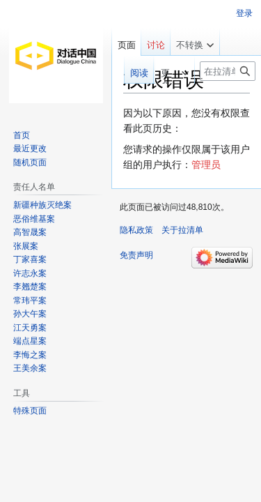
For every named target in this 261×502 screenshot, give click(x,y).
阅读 (126, 73)
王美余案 (30, 368)
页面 (127, 45)
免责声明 (136, 255)
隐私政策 (136, 230)
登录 (244, 13)
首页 (21, 135)
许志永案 (30, 273)
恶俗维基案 (34, 219)
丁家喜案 (30, 259)
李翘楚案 (30, 286)
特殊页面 (30, 411)
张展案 (25, 246)
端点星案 (30, 341)
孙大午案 (30, 314)
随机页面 (30, 162)
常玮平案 (30, 300)
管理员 (206, 164)
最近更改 (30, 148)
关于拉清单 (182, 230)
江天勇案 (30, 328)
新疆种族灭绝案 (42, 205)
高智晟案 (30, 232)
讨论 (156, 45)
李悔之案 (30, 355)
